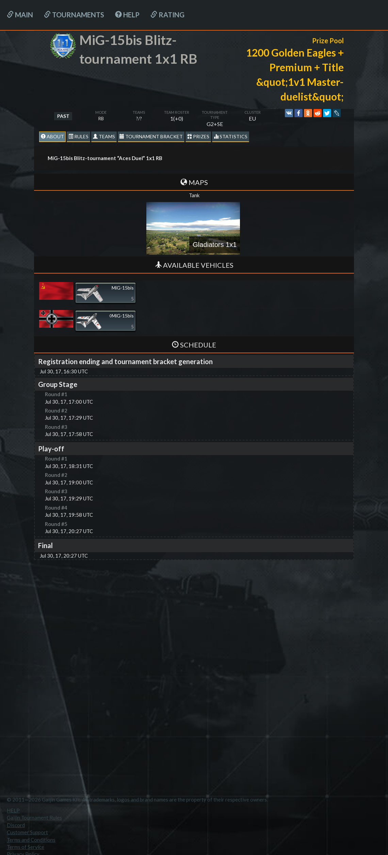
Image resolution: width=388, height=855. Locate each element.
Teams (104, 136)
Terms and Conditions (31, 840)
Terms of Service (25, 847)
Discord (16, 825)
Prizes (198, 136)
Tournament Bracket (151, 136)
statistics (230, 136)
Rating (167, 15)
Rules (78, 136)
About (52, 136)
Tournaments (74, 15)
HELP (127, 15)
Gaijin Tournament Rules (34, 817)
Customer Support (27, 832)
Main (20, 15)
